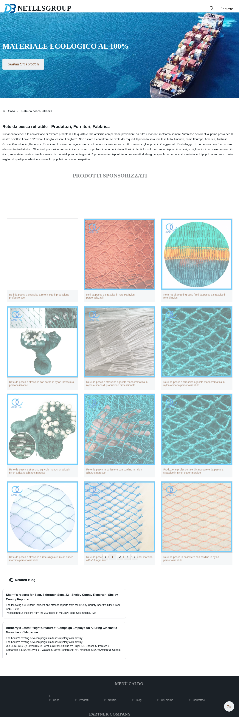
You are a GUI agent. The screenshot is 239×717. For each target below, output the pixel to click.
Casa (11, 111)
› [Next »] (134, 556)
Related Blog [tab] (22, 580)
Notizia (114, 666)
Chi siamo (169, 666)
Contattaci (200, 666)
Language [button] (227, 8)
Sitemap (156, 711)
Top (229, 705)
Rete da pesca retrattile (36, 111)
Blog (140, 666)
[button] (199, 8)
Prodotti (85, 666)
